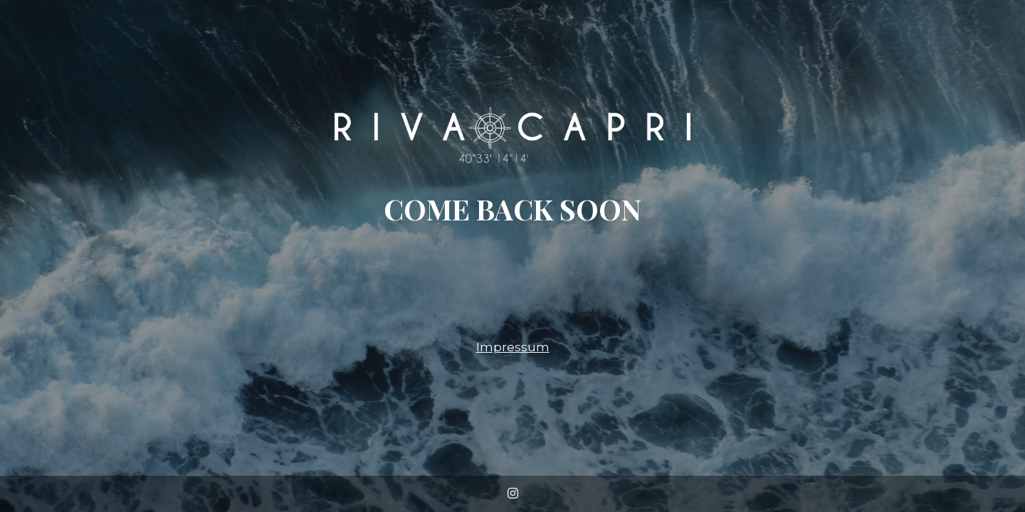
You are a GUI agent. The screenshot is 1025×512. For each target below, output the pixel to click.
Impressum (513, 347)
